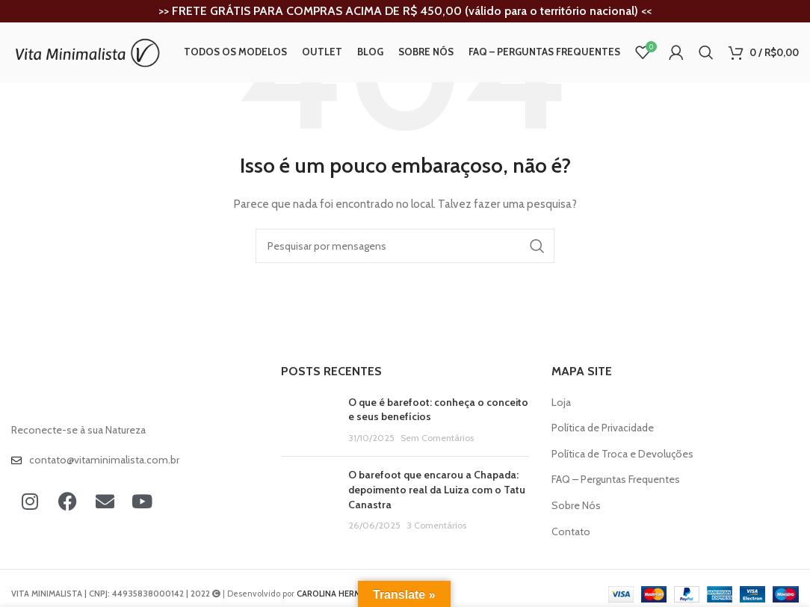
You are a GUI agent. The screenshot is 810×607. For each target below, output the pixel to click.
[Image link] (93, 388)
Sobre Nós (576, 505)
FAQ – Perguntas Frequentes (615, 479)
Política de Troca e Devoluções (622, 453)
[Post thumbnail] (309, 420)
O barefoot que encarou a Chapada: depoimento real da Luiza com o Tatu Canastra (436, 489)
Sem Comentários (437, 437)
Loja (561, 402)
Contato (570, 531)
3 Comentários (436, 525)
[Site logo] (86, 51)
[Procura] (706, 52)
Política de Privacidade (602, 427)
